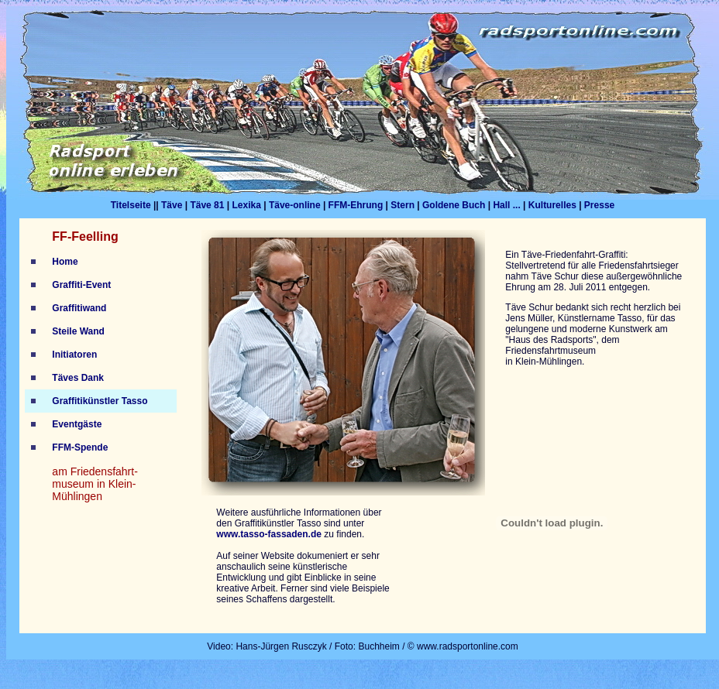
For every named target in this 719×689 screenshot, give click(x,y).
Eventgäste (76, 424)
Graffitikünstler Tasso (99, 401)
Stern (402, 205)
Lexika (246, 205)
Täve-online (295, 205)
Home (64, 261)
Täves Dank (78, 377)
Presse (599, 205)
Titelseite (131, 205)
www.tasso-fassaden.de (269, 534)
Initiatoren (74, 354)
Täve (171, 205)
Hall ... (506, 205)
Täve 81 (207, 205)
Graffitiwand (79, 308)
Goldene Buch (453, 205)
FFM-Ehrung (357, 205)
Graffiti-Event (81, 284)
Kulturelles (552, 205)
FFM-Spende (80, 447)
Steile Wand (78, 331)
